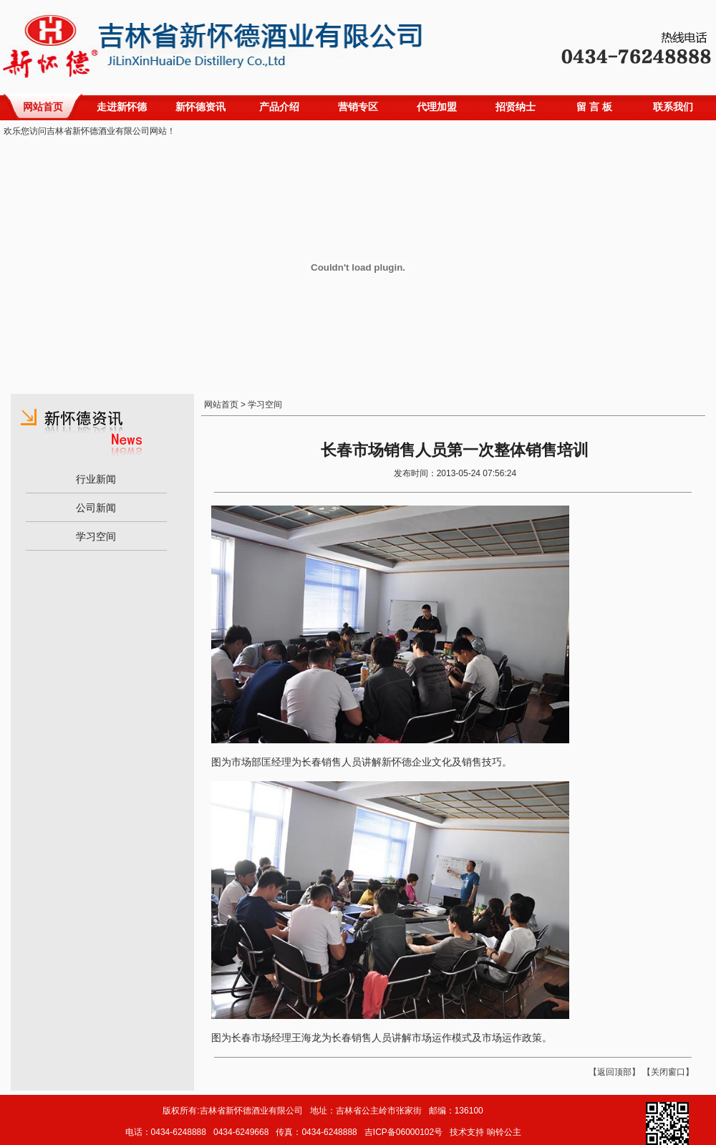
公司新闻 (96, 507)
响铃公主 (504, 1132)
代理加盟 (437, 106)
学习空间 (96, 536)
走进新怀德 (122, 106)
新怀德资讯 (200, 106)
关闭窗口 (668, 1072)
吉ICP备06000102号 (403, 1132)
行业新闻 (96, 479)
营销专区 (358, 106)
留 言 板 (594, 106)
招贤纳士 (515, 106)
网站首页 (43, 106)
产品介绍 (279, 106)
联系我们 (673, 106)
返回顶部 (614, 1072)
